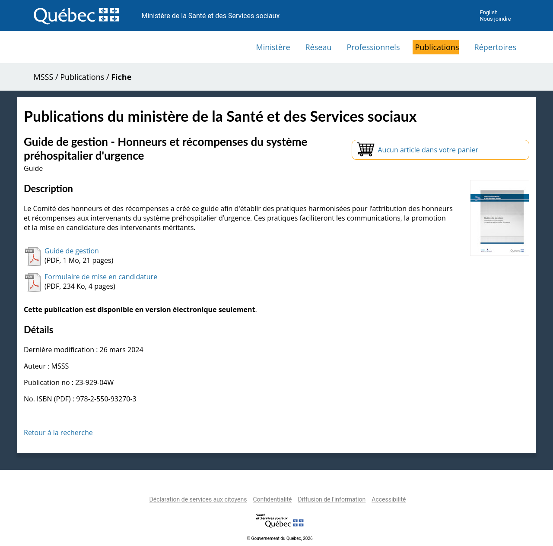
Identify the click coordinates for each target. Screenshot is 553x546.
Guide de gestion (71, 251)
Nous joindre (495, 19)
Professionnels (373, 47)
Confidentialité (272, 499)
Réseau (318, 47)
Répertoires (495, 47)
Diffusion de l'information (331, 499)
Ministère (273, 47)
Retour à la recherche (58, 432)
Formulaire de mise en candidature (100, 276)
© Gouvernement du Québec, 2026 (279, 538)
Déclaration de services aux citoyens (198, 499)
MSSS (44, 77)
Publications (437, 47)
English (488, 12)
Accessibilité (389, 499)
